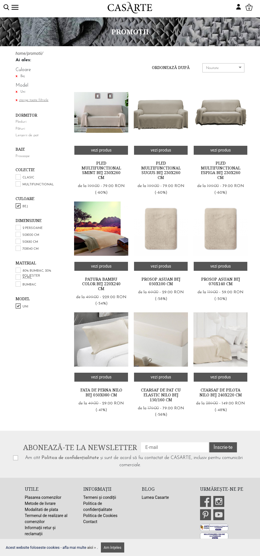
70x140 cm (30, 249)
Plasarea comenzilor (43, 497)
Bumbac (29, 284)
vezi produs (101, 150)
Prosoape (23, 156)
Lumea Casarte (155, 497)
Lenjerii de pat (27, 135)
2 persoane (32, 228)
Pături (20, 128)
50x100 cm (30, 235)
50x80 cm (30, 242)
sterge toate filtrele (33, 100)
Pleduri (21, 122)
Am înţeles (112, 547)
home (20, 53)
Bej (25, 206)
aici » (92, 547)
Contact (90, 521)
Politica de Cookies (100, 515)
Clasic (28, 177)
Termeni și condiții (99, 497)
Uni (25, 306)
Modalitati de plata (41, 509)
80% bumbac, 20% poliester (36, 273)
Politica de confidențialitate (70, 458)
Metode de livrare (40, 503)
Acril (27, 277)
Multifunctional (38, 184)
